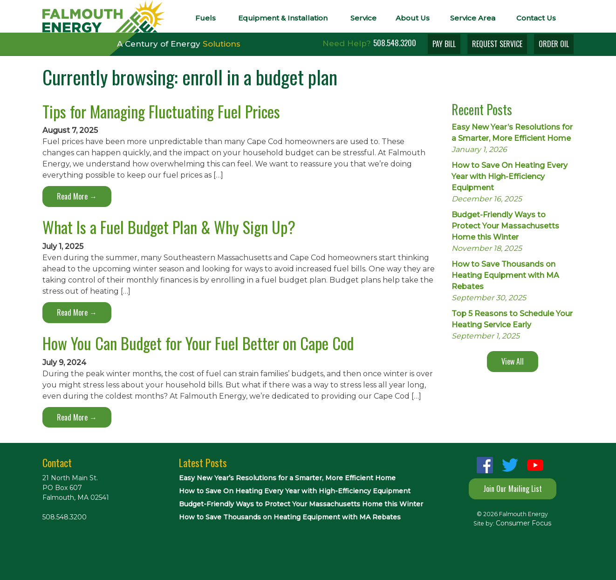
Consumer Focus (523, 523)
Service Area (472, 18)
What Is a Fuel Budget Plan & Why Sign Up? (168, 227)
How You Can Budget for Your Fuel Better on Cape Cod (198, 343)
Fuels (205, 18)
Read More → (77, 196)
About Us (413, 18)
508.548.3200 (394, 42)
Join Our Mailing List (512, 488)
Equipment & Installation (283, 18)
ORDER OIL (554, 43)
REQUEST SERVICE (497, 43)
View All (512, 361)
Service (363, 18)
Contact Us (536, 18)
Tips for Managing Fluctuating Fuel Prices (161, 111)
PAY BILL (444, 43)
